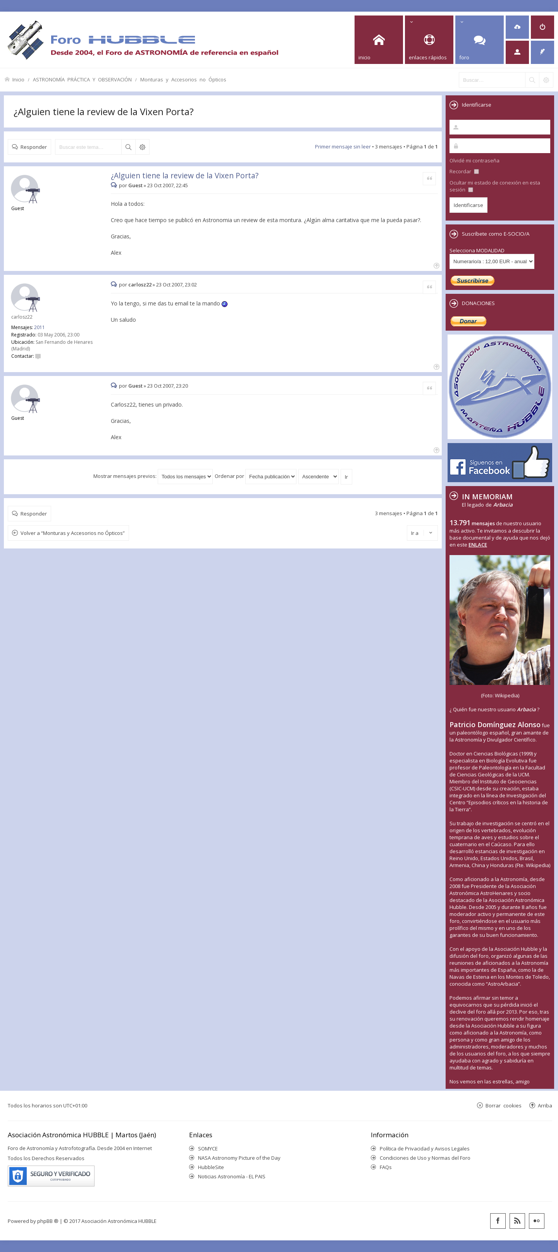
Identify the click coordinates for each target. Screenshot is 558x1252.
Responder (34, 146)
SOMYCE (208, 1148)
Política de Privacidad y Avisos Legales (425, 1148)
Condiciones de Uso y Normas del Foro (425, 1157)
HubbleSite (211, 1167)
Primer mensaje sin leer (343, 146)
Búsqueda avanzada (142, 147)
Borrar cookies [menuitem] (504, 1105)
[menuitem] (517, 27)
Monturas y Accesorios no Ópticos (183, 79)
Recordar (464, 171)
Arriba (545, 1105)
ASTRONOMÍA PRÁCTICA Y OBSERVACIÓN (82, 79)
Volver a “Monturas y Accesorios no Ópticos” (73, 532)
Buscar (128, 147)
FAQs (386, 1167)
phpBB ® (48, 1221)
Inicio (18, 79)
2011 (39, 327)
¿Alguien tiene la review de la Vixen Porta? (104, 111)
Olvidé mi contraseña (474, 160)
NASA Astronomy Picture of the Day (239, 1157)
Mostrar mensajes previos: (153, 476)
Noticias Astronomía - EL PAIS (231, 1176)
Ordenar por (255, 476)
